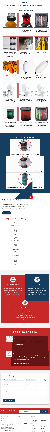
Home (19, 419)
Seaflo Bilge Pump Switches (43, 425)
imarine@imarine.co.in (37, 5)
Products (20, 421)
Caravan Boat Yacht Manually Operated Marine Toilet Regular (10, 101)
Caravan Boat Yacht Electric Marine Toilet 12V (25, 100)
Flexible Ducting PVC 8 (10, 76)
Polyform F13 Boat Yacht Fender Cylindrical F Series (41, 77)
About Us (26, 419)
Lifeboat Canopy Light (10, 29)
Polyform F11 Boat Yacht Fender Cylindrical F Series (25, 77)
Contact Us (26, 421)
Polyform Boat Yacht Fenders (35, 420)
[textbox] (40, 379)
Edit (45, 380)
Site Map (19, 423)
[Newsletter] (30, 411)
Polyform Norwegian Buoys (43, 420)
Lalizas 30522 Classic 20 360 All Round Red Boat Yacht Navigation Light (25, 124)
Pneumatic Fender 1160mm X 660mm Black (26, 53)
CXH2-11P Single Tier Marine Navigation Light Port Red (25, 154)
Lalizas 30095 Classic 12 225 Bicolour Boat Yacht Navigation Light (41, 124)
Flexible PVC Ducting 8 (41, 52)
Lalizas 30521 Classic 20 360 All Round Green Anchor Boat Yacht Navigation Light (10, 124)
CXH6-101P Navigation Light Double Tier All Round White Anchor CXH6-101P (10, 54)
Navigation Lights (34, 424)
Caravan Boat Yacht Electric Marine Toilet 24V (41, 101)
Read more (6, 213)
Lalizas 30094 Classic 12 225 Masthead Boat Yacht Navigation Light (41, 30)
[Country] (13, 388)
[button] (24, 5)
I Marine (24, 2)
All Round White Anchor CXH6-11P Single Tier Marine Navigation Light (25, 171)
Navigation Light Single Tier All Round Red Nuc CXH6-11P (26, 30)
